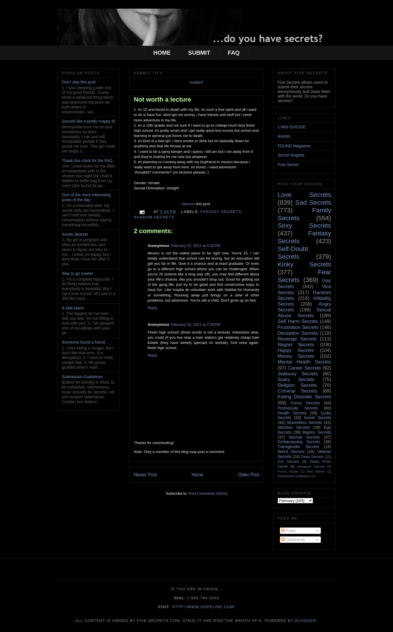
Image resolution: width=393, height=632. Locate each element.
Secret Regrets (291, 155)
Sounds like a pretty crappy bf (88, 121)
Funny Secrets (305, 403)
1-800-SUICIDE (292, 127)
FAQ (234, 53)
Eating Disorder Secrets (304, 396)
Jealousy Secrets (298, 373)
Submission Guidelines (82, 376)
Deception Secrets (298, 333)
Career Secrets (304, 368)
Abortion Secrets (294, 427)
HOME (162, 53)
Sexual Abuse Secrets (304, 312)
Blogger (305, 620)
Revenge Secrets (297, 339)
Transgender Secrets (298, 446)
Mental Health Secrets (304, 362)
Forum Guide (288, 471)
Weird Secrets (291, 451)
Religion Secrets (297, 385)
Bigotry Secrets (317, 432)
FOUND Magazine (294, 146)
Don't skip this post (79, 82)
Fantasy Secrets (221, 212)
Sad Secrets (313, 202)
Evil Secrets (288, 462)
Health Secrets (292, 413)
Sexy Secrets (304, 225)
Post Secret (288, 164)
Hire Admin (316, 471)
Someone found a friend (83, 342)
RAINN (284, 136)
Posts (288, 530)
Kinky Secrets (304, 264)
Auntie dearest (75, 234)
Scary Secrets (296, 379)
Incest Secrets (317, 417)
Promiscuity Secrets (298, 408)
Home (198, 474)
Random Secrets (154, 217)
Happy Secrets (296, 350)
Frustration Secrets (298, 327)
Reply (152, 308)
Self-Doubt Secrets (293, 252)
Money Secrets (296, 356)
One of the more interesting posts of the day (86, 197)
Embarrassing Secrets (299, 441)
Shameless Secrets (304, 422)
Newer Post (145, 474)
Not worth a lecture (162, 99)
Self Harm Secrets (298, 321)
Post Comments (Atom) (207, 493)
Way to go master (77, 273)
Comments (293, 539)
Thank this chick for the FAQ (87, 160)
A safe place (73, 308)
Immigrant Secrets (311, 466)
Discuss (188, 204)
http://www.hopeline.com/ (203, 607)
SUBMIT (199, 53)
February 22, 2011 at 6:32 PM (195, 245)
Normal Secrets (304, 437)
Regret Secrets (296, 344)
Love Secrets (304, 194)
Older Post (248, 474)
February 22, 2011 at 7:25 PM (195, 324)
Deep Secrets (312, 457)
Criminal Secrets (297, 391)
